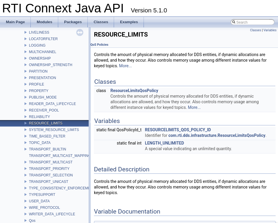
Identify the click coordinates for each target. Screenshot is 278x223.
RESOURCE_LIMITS (45, 123)
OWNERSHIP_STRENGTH (50, 65)
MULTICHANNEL (42, 52)
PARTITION (38, 71)
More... (125, 65)
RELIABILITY (39, 117)
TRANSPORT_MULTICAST (51, 162)
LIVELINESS (39, 32)
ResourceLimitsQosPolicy (134, 90)
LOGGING (37, 45)
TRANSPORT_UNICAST (48, 182)
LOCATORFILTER (43, 39)
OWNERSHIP (40, 58)
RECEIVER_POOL (44, 110)
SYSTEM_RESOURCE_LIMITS (54, 130)
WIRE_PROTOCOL (44, 208)
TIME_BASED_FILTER (47, 136)
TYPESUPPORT (42, 195)
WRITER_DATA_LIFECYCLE (52, 214)
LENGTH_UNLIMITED (164, 143)
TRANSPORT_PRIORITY (49, 169)
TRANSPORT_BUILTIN (47, 149)
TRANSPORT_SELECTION (51, 175)
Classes (255, 30)
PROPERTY (38, 91)
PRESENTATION (42, 78)
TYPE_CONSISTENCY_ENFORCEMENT (62, 188)
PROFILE (36, 84)
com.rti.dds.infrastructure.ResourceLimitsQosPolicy (216, 135)
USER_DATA (39, 201)
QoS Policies (99, 45)
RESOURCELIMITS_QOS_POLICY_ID (178, 129)
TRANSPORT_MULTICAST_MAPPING (60, 156)
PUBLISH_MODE (43, 97)
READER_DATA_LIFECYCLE (52, 104)
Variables (270, 30)
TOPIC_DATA (40, 143)
